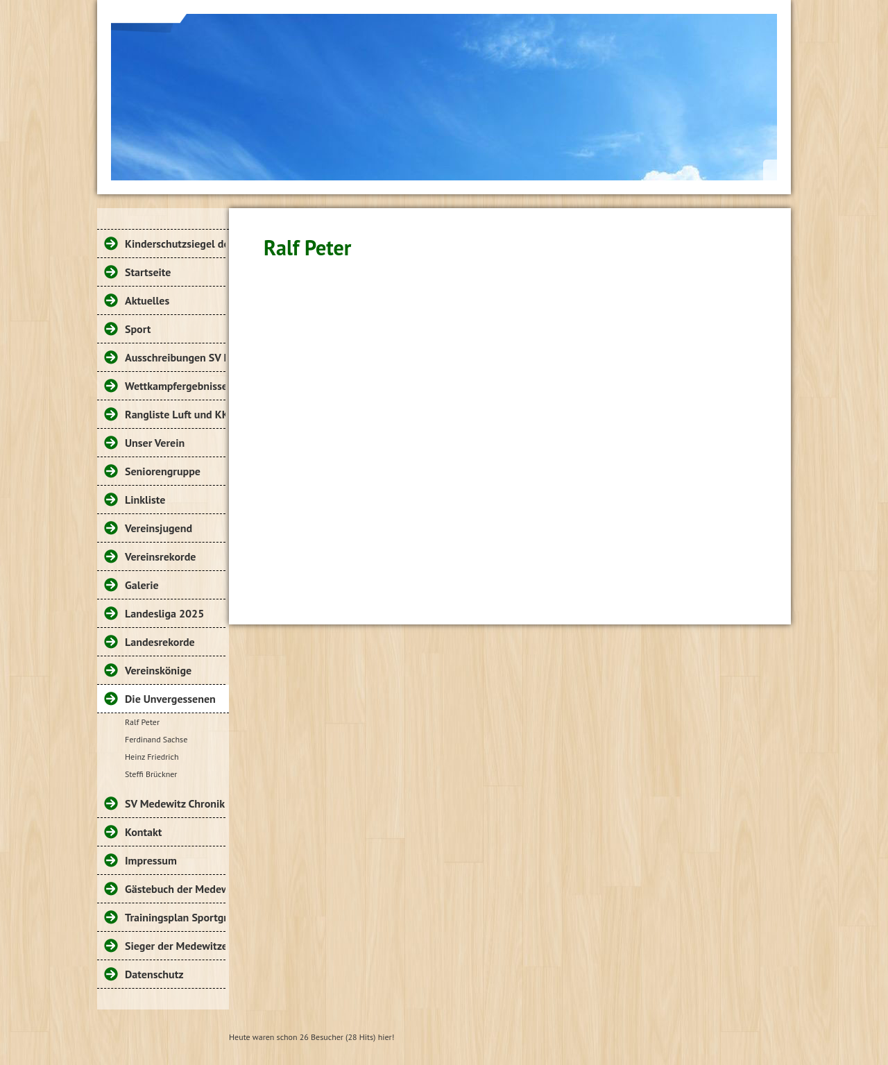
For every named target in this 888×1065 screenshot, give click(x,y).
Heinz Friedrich (151, 756)
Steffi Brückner (151, 774)
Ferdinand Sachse (156, 739)
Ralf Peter (142, 722)
